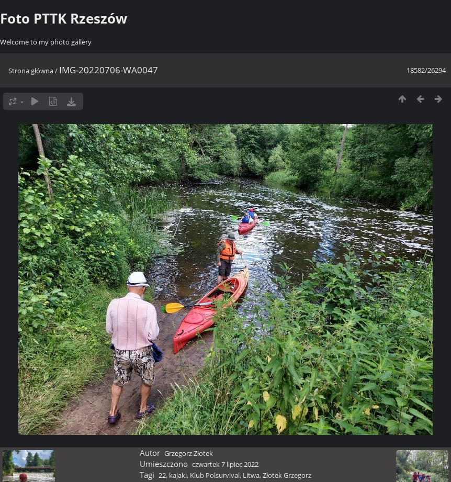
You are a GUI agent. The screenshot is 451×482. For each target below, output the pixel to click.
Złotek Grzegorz (287, 475)
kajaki (178, 475)
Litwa (251, 475)
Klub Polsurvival (215, 475)
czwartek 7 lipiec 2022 (225, 464)
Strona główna (30, 70)
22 (162, 475)
